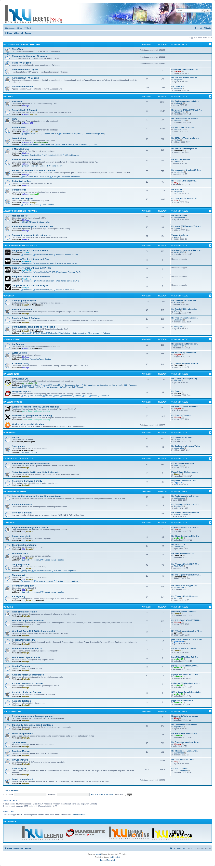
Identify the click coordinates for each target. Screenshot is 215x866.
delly (176, 183)
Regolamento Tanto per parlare (184, 716)
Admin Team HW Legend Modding (36, 411)
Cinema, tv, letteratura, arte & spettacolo (33, 725)
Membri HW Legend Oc (51, 385)
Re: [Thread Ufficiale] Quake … (184, 596)
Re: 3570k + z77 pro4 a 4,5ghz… (185, 138)
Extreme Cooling (20, 363)
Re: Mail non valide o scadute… (185, 78)
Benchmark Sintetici (30, 144)
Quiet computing (78, 333)
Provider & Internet (22, 512)
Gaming (25, 333)
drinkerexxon (179, 587)
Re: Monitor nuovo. (179, 215)
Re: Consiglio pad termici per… (184, 344)
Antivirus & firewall (22, 504)
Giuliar (176, 237)
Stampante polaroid (179, 235)
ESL (24, 396)
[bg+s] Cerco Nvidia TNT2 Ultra (184, 674)
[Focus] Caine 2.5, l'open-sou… (184, 472)
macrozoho (178, 465)
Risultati (47, 396)
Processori (17, 101)
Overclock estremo (63, 144)
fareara (177, 598)
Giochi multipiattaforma (24, 545)
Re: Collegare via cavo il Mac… (184, 300)
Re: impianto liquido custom (183, 353)
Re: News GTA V (178, 545)
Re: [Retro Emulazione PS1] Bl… (185, 536)
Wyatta (176, 311)
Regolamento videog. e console (185, 527)
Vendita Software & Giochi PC (27, 648)
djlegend (177, 71)
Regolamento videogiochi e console (30, 527)
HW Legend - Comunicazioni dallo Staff (21, 44)
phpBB (98, 854)
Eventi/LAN (103, 396)
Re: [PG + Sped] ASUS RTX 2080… (186, 620)
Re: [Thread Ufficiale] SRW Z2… (185, 564)
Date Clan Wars (34, 396)
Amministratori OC (41, 142)
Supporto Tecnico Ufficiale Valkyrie (30, 285)
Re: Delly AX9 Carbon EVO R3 (184, 198)
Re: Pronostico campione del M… (185, 742)
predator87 (34, 194)
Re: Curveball (177, 391)
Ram (14, 119)
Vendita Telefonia (21, 666)
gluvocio (177, 393)
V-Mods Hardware (71, 155)
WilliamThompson (181, 514)
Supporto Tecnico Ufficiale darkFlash (31, 259)
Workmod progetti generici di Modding (32, 415)
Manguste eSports (21, 391)
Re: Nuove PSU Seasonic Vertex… (186, 226)
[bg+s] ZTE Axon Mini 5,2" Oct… (185, 666)
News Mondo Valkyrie (42, 290)
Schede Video (19, 127)
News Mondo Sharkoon (43, 281)
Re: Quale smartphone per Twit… (185, 446)
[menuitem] (27, 28)
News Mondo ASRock (43, 255)
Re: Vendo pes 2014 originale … (185, 648)
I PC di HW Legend (30, 205)
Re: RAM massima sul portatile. (184, 119)
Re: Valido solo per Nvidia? (183, 127)
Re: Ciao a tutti (177, 86)
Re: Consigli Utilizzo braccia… (184, 309)
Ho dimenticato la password (102, 794)
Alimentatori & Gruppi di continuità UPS (32, 226)
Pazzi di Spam (19, 768)
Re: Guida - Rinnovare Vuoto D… (185, 363)
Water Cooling (19, 353)
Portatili (16, 437)
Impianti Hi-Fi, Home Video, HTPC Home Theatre (42, 166)
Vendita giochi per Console (26, 657)
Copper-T (178, 483)
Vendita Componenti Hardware (27, 620)
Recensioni (26, 255)
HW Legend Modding (12, 402)
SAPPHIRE (26, 270)
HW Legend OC (20, 379)
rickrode (177, 228)
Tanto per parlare (12, 711)
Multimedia (51, 333)
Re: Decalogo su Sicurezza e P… (185, 504)
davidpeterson (179, 217)
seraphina (178, 80)
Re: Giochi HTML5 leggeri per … (185, 585)
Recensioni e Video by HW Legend (30, 56)
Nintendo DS (27, 581)
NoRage (25, 106)
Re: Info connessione (180, 159)
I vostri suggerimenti (22, 779)
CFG (85, 396)
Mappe (92, 396)
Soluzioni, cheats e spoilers (52, 560)
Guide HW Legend (21, 63)
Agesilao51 (178, 506)
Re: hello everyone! (179, 768)
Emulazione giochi (21, 536)
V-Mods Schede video (31, 155)
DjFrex (176, 633)
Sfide (56, 396)
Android (34, 452)
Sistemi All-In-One (21, 181)
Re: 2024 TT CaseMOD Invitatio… (185, 407)
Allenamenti (66, 396)
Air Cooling (18, 344)
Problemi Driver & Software (26, 318)
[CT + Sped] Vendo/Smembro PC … (186, 631)
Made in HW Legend (22, 198)
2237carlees (179, 753)
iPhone (25, 452)
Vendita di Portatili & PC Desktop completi (33, 631)
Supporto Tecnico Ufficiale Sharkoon (31, 276)
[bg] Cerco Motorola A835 (182, 701)
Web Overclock (80, 144)
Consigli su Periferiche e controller (65, 177)
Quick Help (8, 296)
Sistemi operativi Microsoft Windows (31, 463)
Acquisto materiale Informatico (28, 675)
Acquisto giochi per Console (26, 692)
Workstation (64, 333)
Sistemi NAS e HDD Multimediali (35, 177)
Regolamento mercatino (24, 612)
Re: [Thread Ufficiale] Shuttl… (184, 181)
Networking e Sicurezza (14, 491)
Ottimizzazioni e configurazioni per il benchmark (101, 385)
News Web (17, 49)
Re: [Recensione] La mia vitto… (185, 751)
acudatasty (178, 103)
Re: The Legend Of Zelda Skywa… (186, 575)
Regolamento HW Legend (25, 69)
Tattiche (77, 396)
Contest (93, 144)
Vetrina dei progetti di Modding (28, 424)
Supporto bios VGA (49, 134)
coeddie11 (178, 439)
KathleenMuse (179, 112)
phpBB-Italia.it (115, 857)
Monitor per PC (20, 216)
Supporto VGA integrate (70, 134)
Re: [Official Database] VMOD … (185, 149)
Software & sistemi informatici (18, 459)
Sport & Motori (19, 742)
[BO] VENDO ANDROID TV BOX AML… (187, 640)
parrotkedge (179, 172)
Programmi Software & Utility (27, 481)
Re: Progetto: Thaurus (180, 415)
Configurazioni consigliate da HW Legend (33, 327)
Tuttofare (105, 333)
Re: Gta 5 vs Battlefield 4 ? (182, 553)
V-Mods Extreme (20, 149)
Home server (93, 333)
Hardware (8, 97)
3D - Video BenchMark (32, 387)
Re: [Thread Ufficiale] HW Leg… (185, 379)
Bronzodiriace (180, 577)
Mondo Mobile (10, 433)
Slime (176, 529)
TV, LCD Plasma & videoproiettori (35, 222)
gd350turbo (179, 642)
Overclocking (19, 138)
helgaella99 (178, 727)
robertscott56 (179, 129)
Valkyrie (25, 288)
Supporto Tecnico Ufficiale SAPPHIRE (31, 268)
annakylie (177, 302)
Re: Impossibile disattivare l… (184, 463)
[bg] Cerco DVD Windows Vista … (185, 683)
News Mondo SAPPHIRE (44, 272)
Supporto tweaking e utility (93, 134)
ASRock (25, 253)
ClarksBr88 (178, 566)
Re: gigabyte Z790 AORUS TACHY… (186, 110)
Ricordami (120, 794)
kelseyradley (179, 327)
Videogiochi (8, 523)
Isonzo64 (177, 381)
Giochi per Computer (23, 586)
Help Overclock (50, 387)
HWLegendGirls (20, 760)
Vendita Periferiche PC (23, 640)
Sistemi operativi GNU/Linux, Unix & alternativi (36, 472)
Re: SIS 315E (176, 190)
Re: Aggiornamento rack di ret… (185, 496)
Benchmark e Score (72, 385)
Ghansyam (178, 320)
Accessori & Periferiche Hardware (20, 211)
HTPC (33, 333)
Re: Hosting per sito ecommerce (185, 512)
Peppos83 (39, 601)
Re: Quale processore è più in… (185, 101)
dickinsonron (179, 346)
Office (41, 333)
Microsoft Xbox (20, 553)
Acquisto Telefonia (21, 701)
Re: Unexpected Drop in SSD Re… (186, 170)
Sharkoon (26, 279)
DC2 (31, 123)
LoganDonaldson (181, 770)
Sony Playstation (20, 564)
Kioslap (177, 140)
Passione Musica (20, 751)
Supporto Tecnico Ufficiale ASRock (30, 250)
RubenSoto (178, 547)
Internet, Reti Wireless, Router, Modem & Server (36, 496)
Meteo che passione (22, 733)
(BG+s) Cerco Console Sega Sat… (186, 692)
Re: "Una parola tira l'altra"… (183, 760)
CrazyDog (178, 555)
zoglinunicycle (179, 498)
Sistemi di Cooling (11, 339)
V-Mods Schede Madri (52, 155)
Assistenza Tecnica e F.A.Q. (66, 255)
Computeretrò (19, 190)
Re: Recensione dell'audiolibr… (185, 725)
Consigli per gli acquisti (24, 300)
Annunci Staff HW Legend (25, 78)
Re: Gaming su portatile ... (182, 437)
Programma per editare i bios (183, 481)
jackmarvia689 (180, 121)
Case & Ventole (47, 205)
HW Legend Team (11, 374)
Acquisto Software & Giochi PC (28, 683)
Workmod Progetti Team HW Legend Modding (35, 407)
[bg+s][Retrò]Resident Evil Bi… (184, 657)
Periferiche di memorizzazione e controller (34, 170)
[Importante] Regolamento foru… (185, 69)
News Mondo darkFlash (43, 263)
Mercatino (8, 607)
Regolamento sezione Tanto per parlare (32, 716)
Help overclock (47, 144)
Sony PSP (26, 571)
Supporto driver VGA (30, 134)
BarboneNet (179, 151)
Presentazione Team (30, 385)
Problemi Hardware (22, 309)
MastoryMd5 (179, 252)
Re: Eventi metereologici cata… (184, 733)
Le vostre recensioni (30, 560)
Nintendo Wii (18, 575)
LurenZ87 (33, 132)
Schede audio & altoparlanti (26, 159)
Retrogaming (18, 596)
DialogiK (33, 114)
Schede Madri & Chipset (24, 110)
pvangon (177, 161)
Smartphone (18, 446)
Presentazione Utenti (22, 86)
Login (5, 791)
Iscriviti (14, 791)
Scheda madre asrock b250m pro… (186, 250)
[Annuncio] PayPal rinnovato (183, 611)
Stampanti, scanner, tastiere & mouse (31, 235)
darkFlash (26, 261)
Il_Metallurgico (35, 164)
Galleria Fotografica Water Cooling (36, 359)
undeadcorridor (78, 815)
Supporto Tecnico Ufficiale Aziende (20, 246)
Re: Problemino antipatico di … (184, 318)
